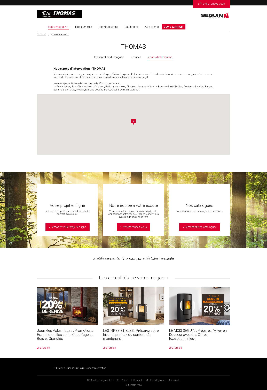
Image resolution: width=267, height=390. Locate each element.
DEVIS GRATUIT (174, 26)
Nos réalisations (108, 26)
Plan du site (174, 380)
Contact (137, 380)
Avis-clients (152, 26)
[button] (133, 122)
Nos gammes (83, 26)
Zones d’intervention (160, 57)
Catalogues (131, 26)
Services (136, 57)
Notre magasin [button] (58, 26)
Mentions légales (155, 380)
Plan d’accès (122, 380)
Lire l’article (43, 347)
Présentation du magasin (109, 57)
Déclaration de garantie (99, 380)
